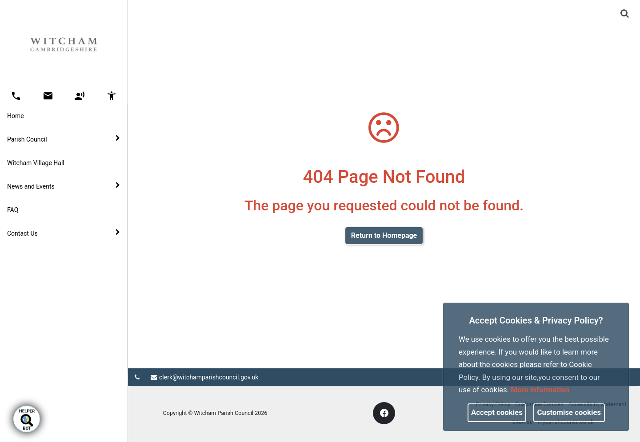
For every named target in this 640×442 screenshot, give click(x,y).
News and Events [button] (63, 186)
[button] (625, 14)
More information (540, 389)
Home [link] (15, 115)
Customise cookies (569, 412)
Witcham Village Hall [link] (35, 162)
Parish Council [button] (63, 139)
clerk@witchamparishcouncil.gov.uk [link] (204, 377)
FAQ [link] (12, 209)
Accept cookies (497, 412)
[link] (624, 13)
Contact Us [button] (63, 233)
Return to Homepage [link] (384, 235)
